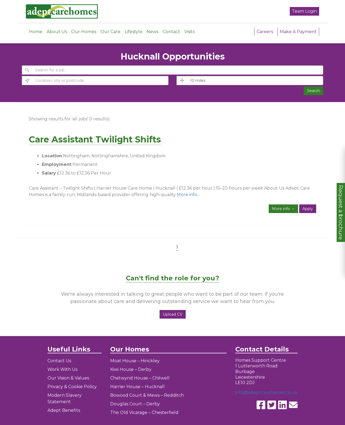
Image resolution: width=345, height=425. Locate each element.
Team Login (304, 11)
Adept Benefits (63, 410)
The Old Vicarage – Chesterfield (144, 412)
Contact (171, 31)
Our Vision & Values (68, 378)
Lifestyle (133, 31)
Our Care (110, 31)
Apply (307, 208)
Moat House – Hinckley (135, 360)
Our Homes (83, 31)
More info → (283, 208)
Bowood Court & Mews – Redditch (147, 395)
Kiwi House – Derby (130, 369)
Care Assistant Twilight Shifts (95, 139)
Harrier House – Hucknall (137, 386)
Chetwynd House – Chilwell (140, 378)
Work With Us (62, 369)
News (152, 31)
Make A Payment (298, 31)
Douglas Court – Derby (135, 403)
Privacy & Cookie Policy (72, 386)
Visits (189, 31)
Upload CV (172, 314)
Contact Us (59, 360)
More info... (188, 194)
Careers (265, 31)
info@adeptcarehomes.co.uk (266, 392)
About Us (57, 31)
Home (35, 31)
